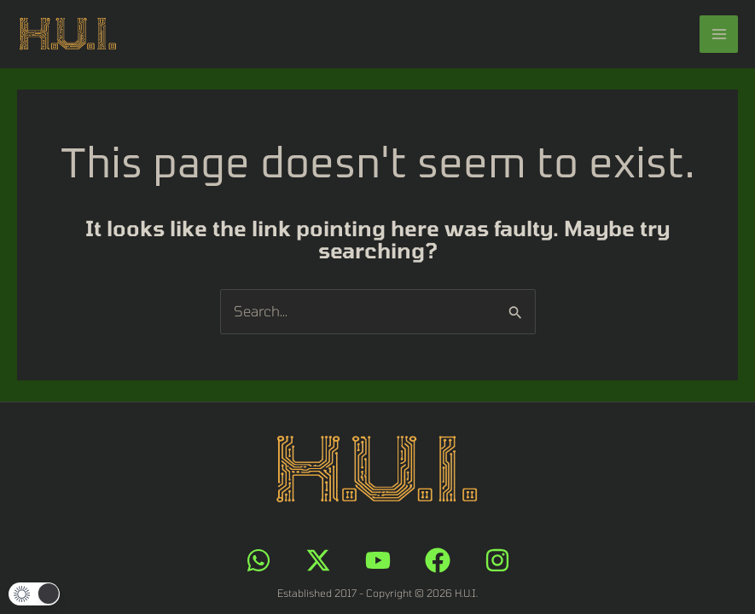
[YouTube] (378, 560)
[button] (34, 593)
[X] (318, 560)
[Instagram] (497, 560)
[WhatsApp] (258, 560)
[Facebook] (437, 560)
